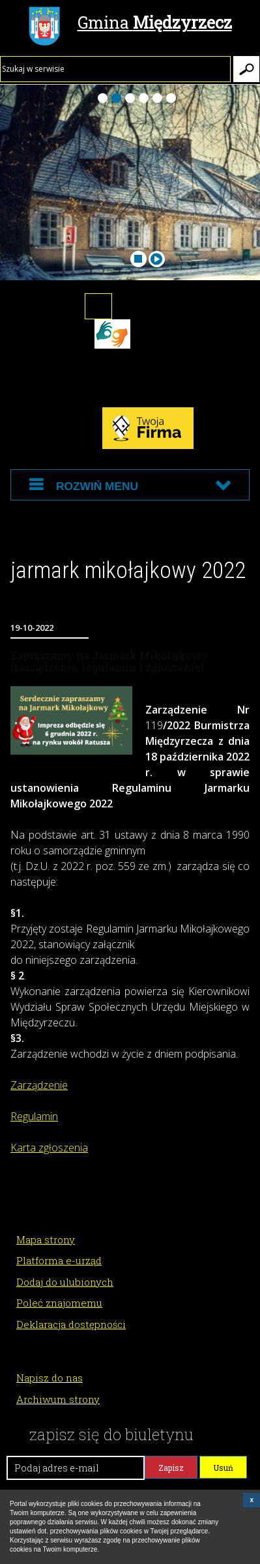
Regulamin (34, 1116)
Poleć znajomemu (59, 1302)
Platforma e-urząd (59, 1260)
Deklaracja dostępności (71, 1324)
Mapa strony (45, 1239)
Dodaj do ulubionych (64, 1281)
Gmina (130, 24)
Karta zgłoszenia (49, 1147)
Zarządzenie (39, 1085)
